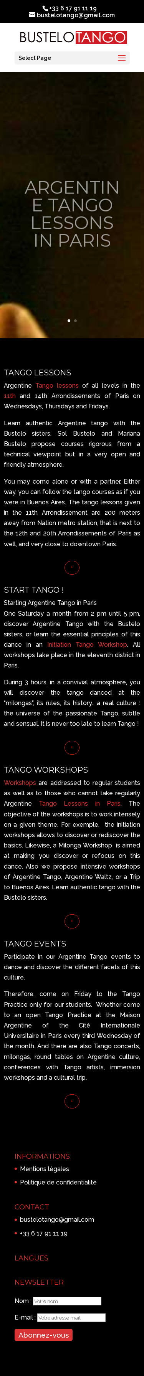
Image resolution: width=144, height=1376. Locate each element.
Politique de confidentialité (58, 1182)
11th (10, 396)
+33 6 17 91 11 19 (44, 1233)
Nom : (24, 1301)
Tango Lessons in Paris (80, 803)
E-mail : (26, 1317)
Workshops (20, 782)
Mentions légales (44, 1169)
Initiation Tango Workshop (87, 644)
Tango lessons (57, 385)
